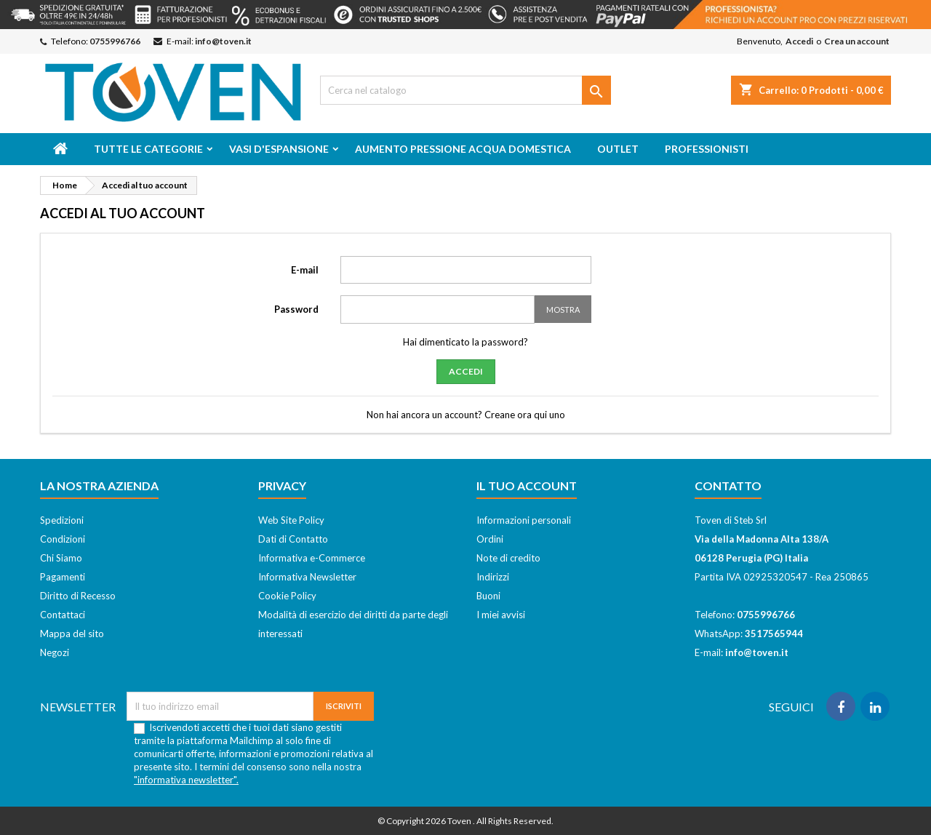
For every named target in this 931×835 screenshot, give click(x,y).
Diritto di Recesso (78, 596)
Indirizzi (492, 577)
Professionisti (706, 149)
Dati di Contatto (293, 539)
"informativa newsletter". (186, 780)
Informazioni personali (523, 520)
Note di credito (508, 558)
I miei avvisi (500, 614)
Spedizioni (62, 520)
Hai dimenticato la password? (465, 342)
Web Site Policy (291, 520)
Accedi (799, 41)
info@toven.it (223, 41)
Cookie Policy (287, 596)
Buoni (488, 596)
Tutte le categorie (148, 149)
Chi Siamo (61, 558)
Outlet (618, 149)
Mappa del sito (72, 633)
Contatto (728, 485)
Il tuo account (526, 485)
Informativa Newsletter (307, 577)
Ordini (489, 539)
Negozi (54, 652)
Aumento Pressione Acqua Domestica (463, 149)
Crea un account (857, 41)
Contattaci (62, 614)
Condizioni (62, 539)
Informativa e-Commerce (311, 558)
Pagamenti (62, 577)
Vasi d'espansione (279, 149)
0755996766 (114, 41)
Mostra (563, 309)
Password (296, 309)
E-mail (305, 270)
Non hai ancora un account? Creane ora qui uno (466, 414)
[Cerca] (465, 90)
